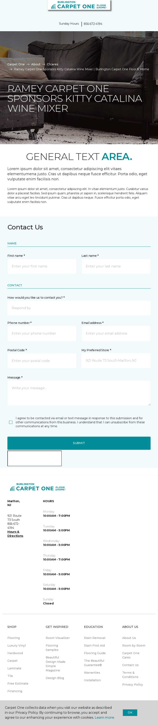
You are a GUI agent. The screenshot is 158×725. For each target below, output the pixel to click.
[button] (142, 8)
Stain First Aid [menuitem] (94, 645)
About (35, 64)
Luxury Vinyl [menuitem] (16, 645)
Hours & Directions (15, 534)
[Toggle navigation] (6, 8)
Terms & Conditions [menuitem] (130, 675)
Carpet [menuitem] (12, 661)
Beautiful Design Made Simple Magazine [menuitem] (55, 664)
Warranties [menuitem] (92, 672)
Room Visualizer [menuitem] (58, 638)
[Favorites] (147, 8)
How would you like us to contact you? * (36, 297)
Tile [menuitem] (10, 676)
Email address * (92, 322)
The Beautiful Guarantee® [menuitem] (94, 663)
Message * (14, 377)
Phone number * (19, 322)
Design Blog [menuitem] (55, 678)
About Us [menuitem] (129, 638)
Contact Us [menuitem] (130, 665)
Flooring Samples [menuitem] (52, 648)
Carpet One (16, 64)
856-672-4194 (93, 24)
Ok (130, 712)
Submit (79, 443)
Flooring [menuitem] (13, 638)
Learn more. (105, 717)
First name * (16, 255)
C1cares (52, 64)
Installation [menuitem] (92, 680)
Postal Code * (17, 350)
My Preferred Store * (96, 350)
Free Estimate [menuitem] (17, 683)
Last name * (90, 255)
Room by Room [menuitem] (133, 645)
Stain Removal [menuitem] (94, 638)
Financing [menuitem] (14, 691)
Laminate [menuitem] (14, 668)
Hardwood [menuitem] (15, 653)
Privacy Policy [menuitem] (132, 684)
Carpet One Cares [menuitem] (130, 655)
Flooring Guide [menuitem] (95, 653)
